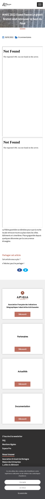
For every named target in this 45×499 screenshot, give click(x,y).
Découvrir (22, 314)
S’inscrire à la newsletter (12, 436)
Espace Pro (6, 448)
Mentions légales (9, 444)
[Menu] (40, 4)
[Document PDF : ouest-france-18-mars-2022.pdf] (22, 92)
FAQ (3, 440)
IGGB (6, 4)
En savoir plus (22, 493)
